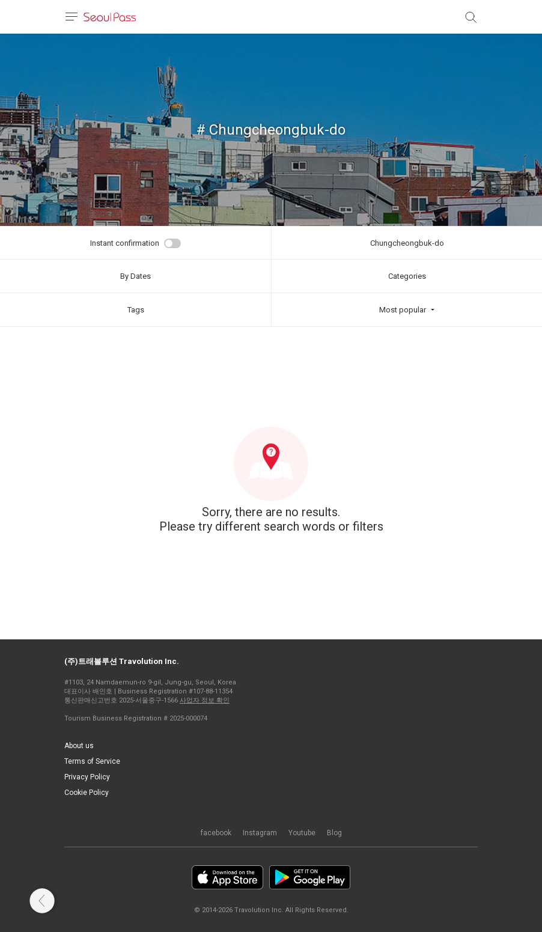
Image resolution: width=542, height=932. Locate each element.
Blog (334, 833)
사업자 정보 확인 (205, 700)
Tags (135, 309)
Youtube (301, 833)
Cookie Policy (86, 792)
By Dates (135, 276)
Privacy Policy (87, 777)
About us (79, 746)
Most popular (402, 309)
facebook (216, 833)
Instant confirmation (124, 243)
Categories (407, 276)
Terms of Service (92, 761)
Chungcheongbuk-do (407, 243)
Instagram (260, 833)
